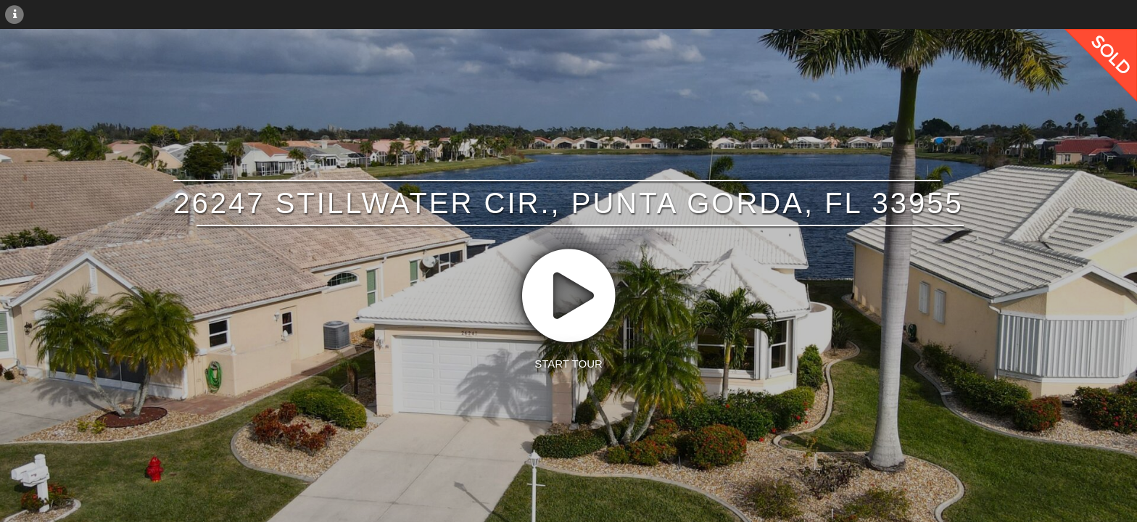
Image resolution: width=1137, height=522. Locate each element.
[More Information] (14, 14)
